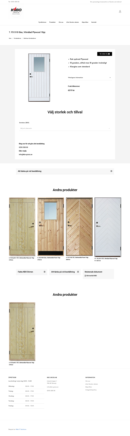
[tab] (90, 77)
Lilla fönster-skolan (91, 381)
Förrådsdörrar (17, 38)
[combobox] (65, 128)
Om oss (87, 379)
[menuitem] (42, 22)
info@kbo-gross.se (52, 384)
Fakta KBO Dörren (25, 271)
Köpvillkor (88, 384)
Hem (10, 38)
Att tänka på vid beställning (29, 171)
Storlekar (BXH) (24, 122)
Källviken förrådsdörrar (30, 38)
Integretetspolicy (91, 387)
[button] (65, 171)
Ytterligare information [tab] (75, 77)
